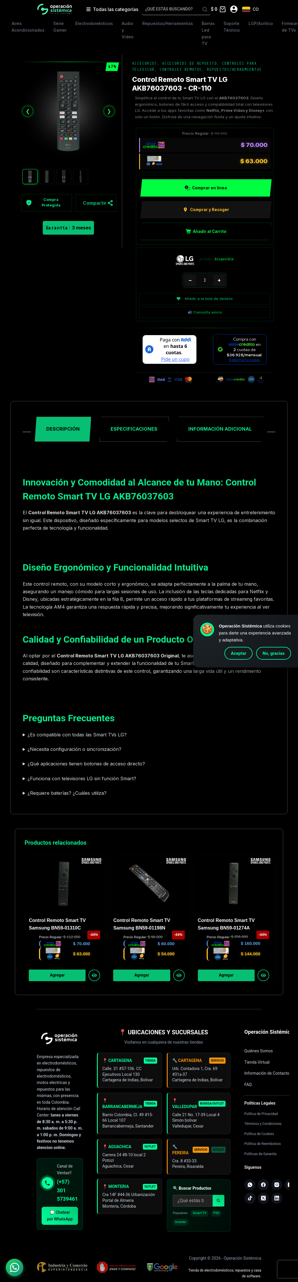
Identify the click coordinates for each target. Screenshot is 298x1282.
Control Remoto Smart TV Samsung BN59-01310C (57, 925)
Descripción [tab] (63, 430)
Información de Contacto (267, 1074)
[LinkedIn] (278, 1200)
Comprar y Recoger (206, 210)
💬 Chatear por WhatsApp (60, 1217)
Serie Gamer (60, 27)
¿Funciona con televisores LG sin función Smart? (82, 780)
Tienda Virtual (257, 1063)
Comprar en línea (206, 188)
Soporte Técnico (232, 27)
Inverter (180, 1229)
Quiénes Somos (258, 1052)
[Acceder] (233, 9)
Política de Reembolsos (262, 1145)
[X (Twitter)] (264, 1200)
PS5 (216, 1220)
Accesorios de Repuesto (189, 63)
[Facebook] (264, 1186)
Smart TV (199, 1220)
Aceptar (238, 653)
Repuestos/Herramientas (167, 23)
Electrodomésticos (94, 23)
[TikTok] (250, 1200)
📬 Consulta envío (205, 312)
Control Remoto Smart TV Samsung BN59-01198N (141, 925)
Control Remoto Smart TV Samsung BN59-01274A (226, 925)
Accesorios (144, 63)
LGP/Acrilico (261, 23)
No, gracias (273, 653)
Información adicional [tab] (220, 430)
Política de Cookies (259, 1135)
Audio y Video (128, 30)
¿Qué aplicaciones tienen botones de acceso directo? (86, 765)
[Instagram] (278, 1186)
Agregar (57, 976)
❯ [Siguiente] (109, 111)
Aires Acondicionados (28, 27)
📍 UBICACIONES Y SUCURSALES (163, 1033)
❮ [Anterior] (28, 111)
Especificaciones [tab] (134, 430)
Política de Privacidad (261, 1115)
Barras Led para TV (208, 33)
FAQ (248, 1086)
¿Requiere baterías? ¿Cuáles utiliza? (67, 794)
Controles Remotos (180, 69)
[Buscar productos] (193, 1207)
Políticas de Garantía (260, 1155)
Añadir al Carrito (206, 231)
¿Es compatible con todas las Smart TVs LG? (77, 736)
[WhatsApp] (250, 1186)
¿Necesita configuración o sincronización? (74, 750)
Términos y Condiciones (263, 1125)
